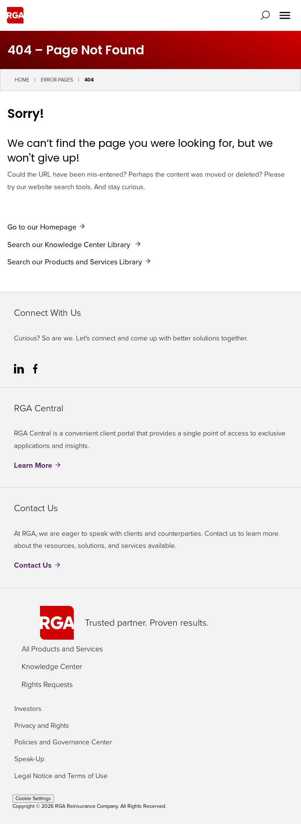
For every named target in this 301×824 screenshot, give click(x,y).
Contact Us (33, 565)
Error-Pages (57, 80)
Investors (27, 709)
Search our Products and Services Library (74, 261)
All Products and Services (62, 649)
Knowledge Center (52, 666)
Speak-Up (29, 759)
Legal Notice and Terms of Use (61, 776)
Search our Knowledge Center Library (69, 244)
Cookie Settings (33, 798)
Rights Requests (47, 684)
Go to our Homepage (41, 226)
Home (22, 80)
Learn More (33, 465)
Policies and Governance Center (63, 742)
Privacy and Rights (41, 726)
